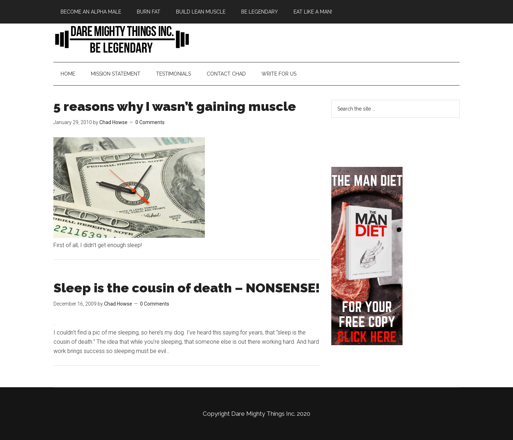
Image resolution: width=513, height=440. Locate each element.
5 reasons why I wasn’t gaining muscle (174, 106)
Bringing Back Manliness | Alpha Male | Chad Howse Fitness (121, 39)
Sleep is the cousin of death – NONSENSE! (186, 287)
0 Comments (150, 122)
